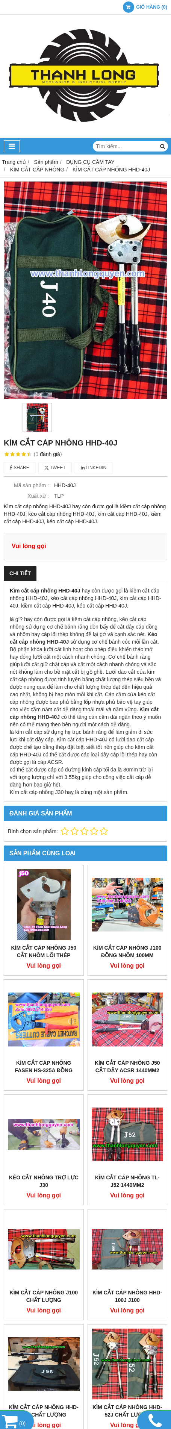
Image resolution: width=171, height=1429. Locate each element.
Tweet (55, 467)
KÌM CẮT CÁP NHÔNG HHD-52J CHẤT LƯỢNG (127, 1411)
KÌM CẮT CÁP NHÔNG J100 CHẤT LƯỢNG (44, 1296)
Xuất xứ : (38, 496)
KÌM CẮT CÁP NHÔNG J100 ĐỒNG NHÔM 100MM (127, 951)
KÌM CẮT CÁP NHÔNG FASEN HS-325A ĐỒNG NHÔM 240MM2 (44, 1070)
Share (19, 467)
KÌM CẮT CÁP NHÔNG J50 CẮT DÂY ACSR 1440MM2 (127, 1066)
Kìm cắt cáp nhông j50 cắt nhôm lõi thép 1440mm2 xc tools (43, 955)
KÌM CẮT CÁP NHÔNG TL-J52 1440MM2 (127, 1181)
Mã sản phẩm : (31, 485)
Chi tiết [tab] (20, 573)
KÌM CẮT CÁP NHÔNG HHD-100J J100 (127, 1296)
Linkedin (94, 467)
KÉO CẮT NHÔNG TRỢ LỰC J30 (44, 1181)
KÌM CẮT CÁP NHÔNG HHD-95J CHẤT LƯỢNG (44, 1411)
